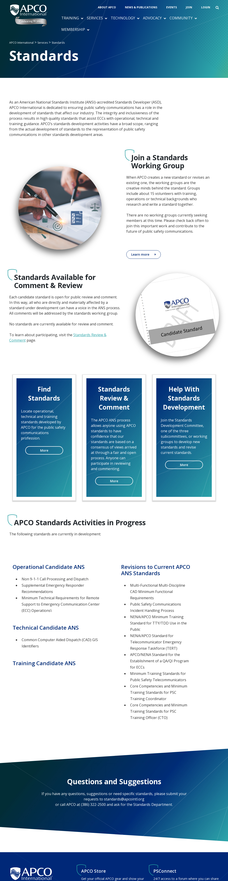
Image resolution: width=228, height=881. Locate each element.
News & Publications (141, 7)
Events (171, 7)
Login (205, 7)
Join (189, 7)
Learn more (140, 254)
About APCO (107, 7)
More (44, 450)
